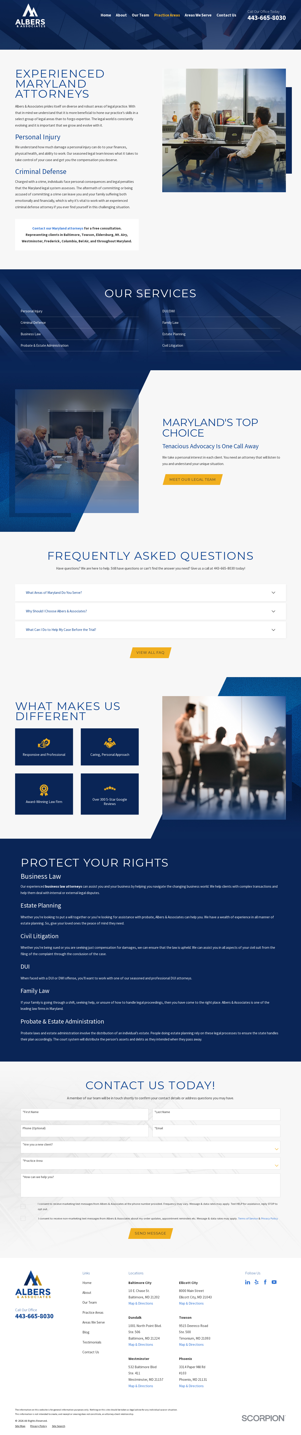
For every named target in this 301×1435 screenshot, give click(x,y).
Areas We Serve (93, 1322)
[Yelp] (256, 1282)
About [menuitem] (121, 15)
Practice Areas (92, 1312)
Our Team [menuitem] (140, 15)
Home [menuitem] (106, 15)
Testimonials (91, 1342)
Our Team (89, 1302)
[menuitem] (20, 1426)
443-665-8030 (266, 18)
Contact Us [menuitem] (226, 15)
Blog (85, 1332)
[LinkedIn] (247, 1282)
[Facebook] (265, 1282)
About (86, 1292)
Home (87, 1283)
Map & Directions (140, 1303)
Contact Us (90, 1352)
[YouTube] (274, 1282)
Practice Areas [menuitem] (167, 15)
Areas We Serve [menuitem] (198, 15)
